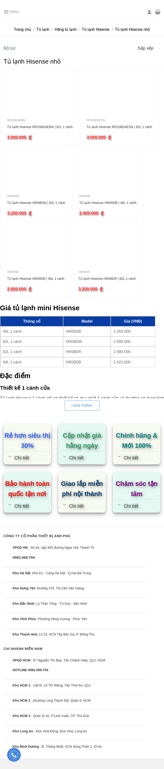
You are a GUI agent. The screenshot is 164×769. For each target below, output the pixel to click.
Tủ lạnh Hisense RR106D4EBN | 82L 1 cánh (40, 127)
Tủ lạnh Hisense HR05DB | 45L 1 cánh (108, 203)
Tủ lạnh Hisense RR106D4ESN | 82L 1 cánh (119, 127)
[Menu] (13, 12)
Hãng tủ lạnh (65, 29)
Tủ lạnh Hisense (96, 29)
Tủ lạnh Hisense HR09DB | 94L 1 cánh (35, 279)
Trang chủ (22, 29)
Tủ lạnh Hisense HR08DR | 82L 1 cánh (107, 279)
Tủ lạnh (42, 29)
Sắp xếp (145, 48)
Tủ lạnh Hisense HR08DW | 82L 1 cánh (36, 203)
